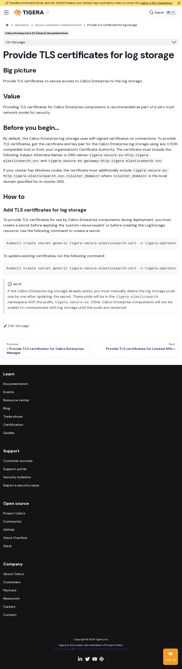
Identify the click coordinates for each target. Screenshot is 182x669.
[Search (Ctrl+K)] (163, 12)
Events (8, 392)
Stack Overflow (15, 538)
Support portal (14, 469)
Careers (9, 606)
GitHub (9, 529)
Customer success (18, 461)
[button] (32, 12)
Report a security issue (21, 485)
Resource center (16, 400)
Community (12, 521)
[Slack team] (102, 659)
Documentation (15, 384)
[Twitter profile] (87, 659)
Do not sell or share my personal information (101, 649)
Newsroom (11, 598)
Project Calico (14, 513)
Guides (8, 433)
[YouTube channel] (94, 659)
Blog (6, 408)
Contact (10, 615)
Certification (13, 425)
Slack (7, 546)
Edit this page (16, 326)
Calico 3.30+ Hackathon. (156, 3)
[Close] (179, 3)
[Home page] (7, 25)
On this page (15, 42)
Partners (9, 590)
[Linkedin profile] (80, 659)
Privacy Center (63, 649)
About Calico (13, 574)
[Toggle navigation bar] (6, 12)
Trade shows (13, 416)
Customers (11, 582)
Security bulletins (17, 477)
